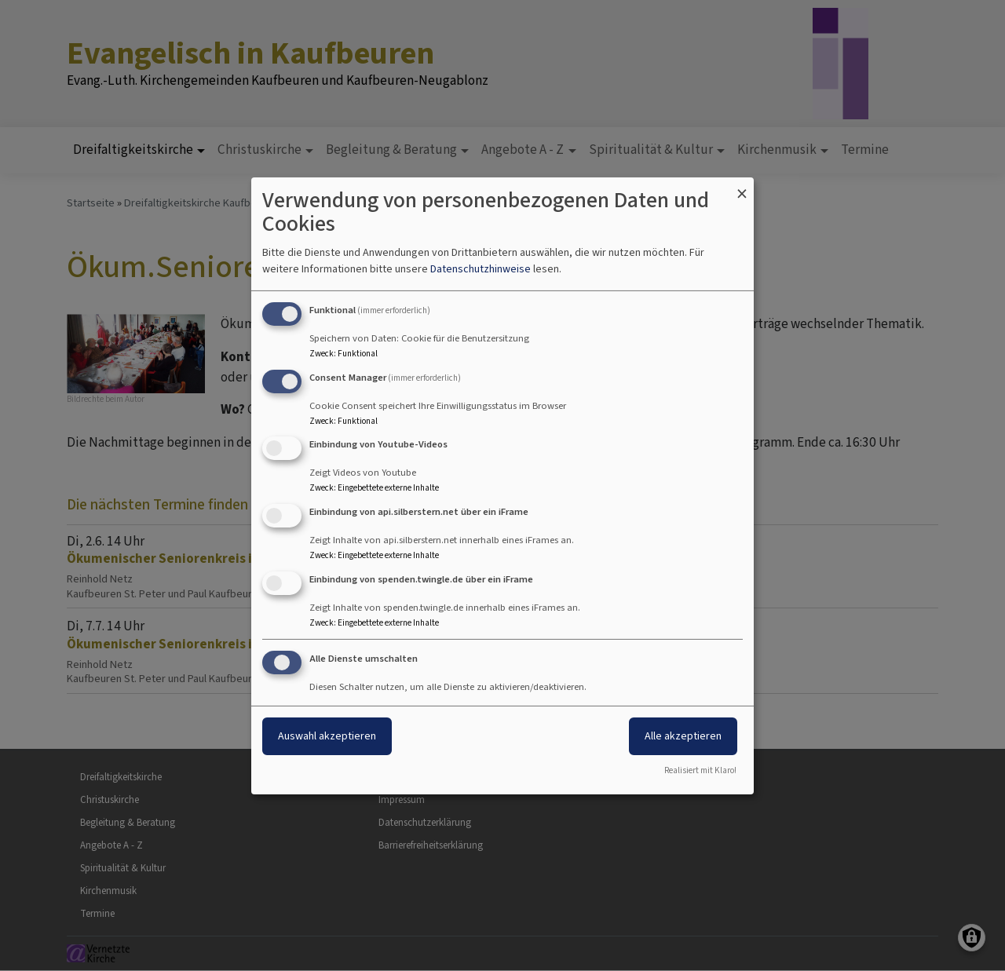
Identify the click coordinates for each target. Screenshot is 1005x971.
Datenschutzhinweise (480, 268)
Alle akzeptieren (683, 735)
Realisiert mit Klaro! (700, 770)
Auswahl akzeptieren (327, 735)
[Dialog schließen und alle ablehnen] (742, 186)
